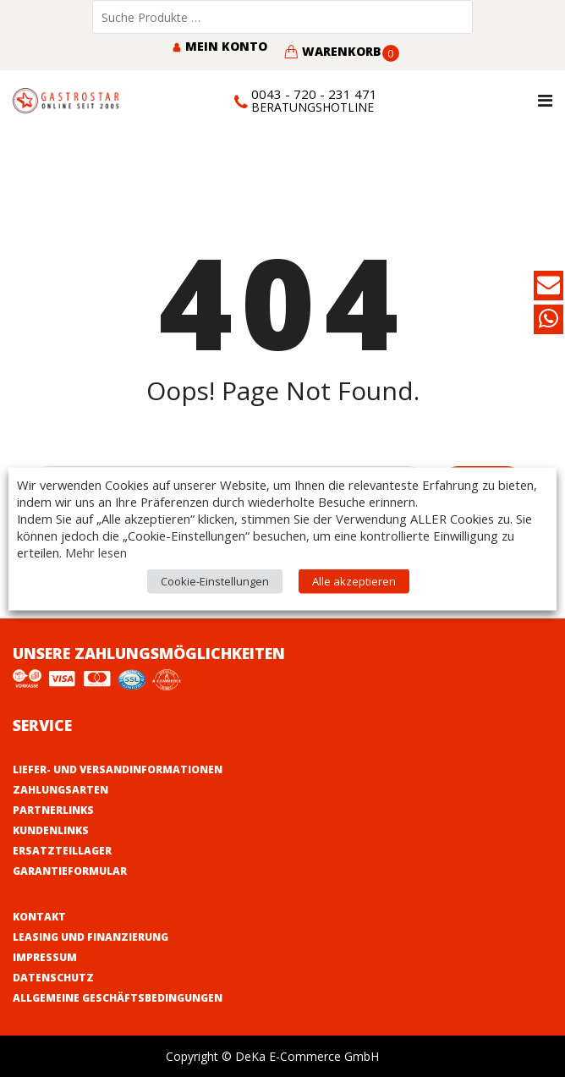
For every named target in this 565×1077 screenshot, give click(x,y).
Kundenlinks (51, 830)
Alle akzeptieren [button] (354, 580)
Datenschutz (53, 977)
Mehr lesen (96, 551)
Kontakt (39, 916)
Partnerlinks (53, 810)
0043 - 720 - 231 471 (314, 94)
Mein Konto (219, 46)
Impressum (45, 957)
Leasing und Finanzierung (90, 937)
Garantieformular (70, 871)
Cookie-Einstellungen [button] (215, 580)
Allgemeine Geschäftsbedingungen (117, 998)
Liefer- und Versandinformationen (117, 769)
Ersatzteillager (62, 850)
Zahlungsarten (60, 790)
